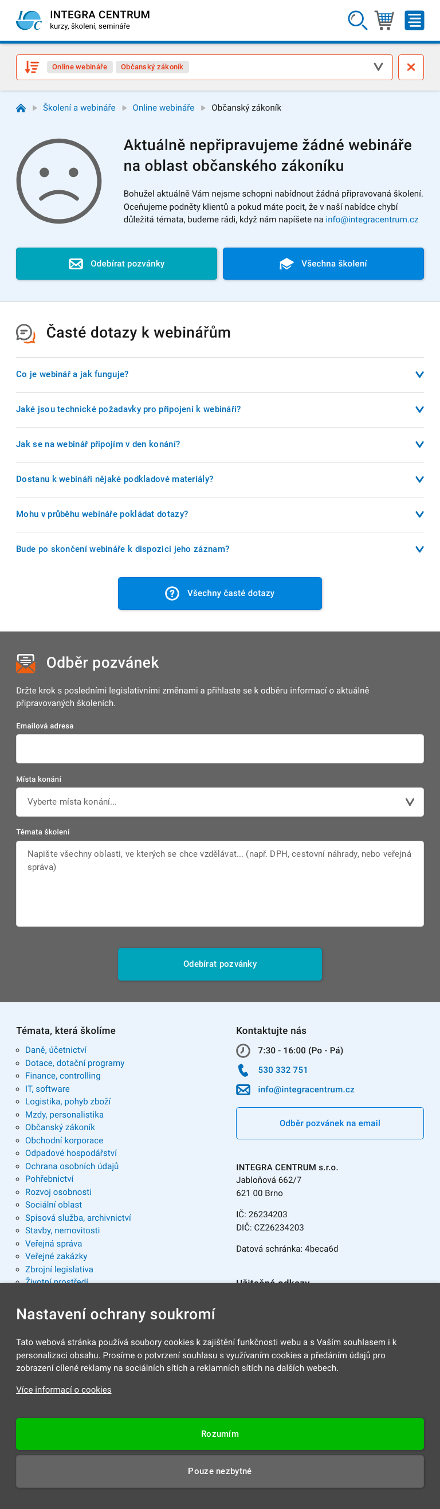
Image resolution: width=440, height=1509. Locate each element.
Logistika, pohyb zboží (68, 1101)
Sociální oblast (53, 1205)
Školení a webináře (79, 108)
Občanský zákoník (60, 1127)
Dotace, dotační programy (74, 1063)
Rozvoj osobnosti (58, 1192)
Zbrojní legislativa (59, 1269)
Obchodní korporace (64, 1140)
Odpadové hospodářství (71, 1153)
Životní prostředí (56, 1282)
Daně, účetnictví (56, 1050)
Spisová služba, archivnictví (78, 1218)
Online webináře (164, 108)
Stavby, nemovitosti (62, 1230)
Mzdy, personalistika (64, 1115)
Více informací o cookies (64, 1390)
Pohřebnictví (49, 1179)
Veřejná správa (53, 1243)
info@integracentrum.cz (371, 219)
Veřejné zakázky (56, 1256)
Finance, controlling (63, 1076)
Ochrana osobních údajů (72, 1166)
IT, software (47, 1089)
